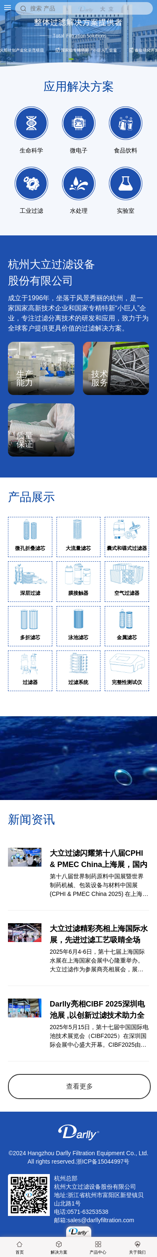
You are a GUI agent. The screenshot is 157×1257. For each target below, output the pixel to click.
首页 (19, 1247)
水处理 (78, 190)
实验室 (125, 190)
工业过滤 (31, 190)
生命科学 (31, 130)
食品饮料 (125, 130)
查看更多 (79, 1086)
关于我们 (137, 1247)
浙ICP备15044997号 (103, 1161)
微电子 (78, 130)
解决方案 (59, 1247)
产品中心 (98, 1247)
